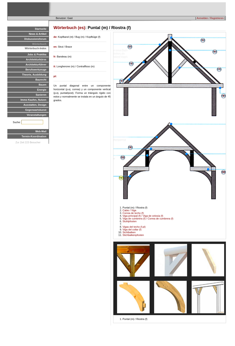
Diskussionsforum (35, 39)
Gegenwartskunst (35, 109)
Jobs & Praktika (36, 54)
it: (54, 66)
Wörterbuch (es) (69, 27)
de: (55, 36)
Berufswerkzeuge (35, 69)
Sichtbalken (129, 232)
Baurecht (40, 79)
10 (223, 172)
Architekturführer (36, 64)
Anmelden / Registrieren (210, 18)
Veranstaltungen (36, 115)
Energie (41, 89)
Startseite (40, 28)
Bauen (42, 84)
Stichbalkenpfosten (133, 235)
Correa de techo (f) (133, 213)
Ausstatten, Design (34, 104)
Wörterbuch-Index (35, 48)
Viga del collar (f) (132, 229)
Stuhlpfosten (130, 221)
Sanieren (41, 94)
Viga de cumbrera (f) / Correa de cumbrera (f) (148, 218)
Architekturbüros (36, 59)
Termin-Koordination (34, 136)
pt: (55, 76)
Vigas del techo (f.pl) (134, 226)
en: (55, 46)
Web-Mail (40, 131)
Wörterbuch (39, 44)
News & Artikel (37, 33)
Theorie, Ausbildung (34, 74)
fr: (55, 56)
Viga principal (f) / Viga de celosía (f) (143, 215)
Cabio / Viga (129, 210)
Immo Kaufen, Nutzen (33, 99)
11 (122, 157)
